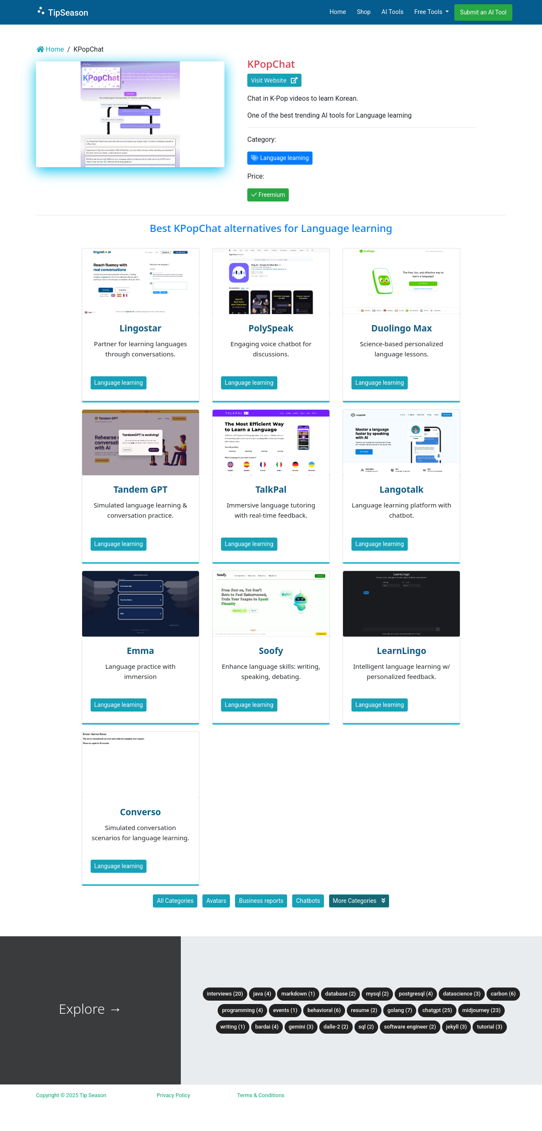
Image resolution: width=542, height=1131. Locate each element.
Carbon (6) (503, 993)
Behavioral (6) (324, 1010)
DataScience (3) (462, 993)
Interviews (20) (225, 993)
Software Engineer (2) (410, 1026)
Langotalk (401, 489)
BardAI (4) (267, 1026)
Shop (364, 12)
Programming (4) (242, 1010)
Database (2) (340, 993)
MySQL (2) (377, 993)
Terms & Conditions (261, 1095)
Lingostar (140, 328)
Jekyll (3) (456, 1026)
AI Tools (393, 12)
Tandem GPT (140, 489)
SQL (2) (366, 1026)
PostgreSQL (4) (416, 993)
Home (337, 12)
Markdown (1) (298, 993)
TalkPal (270, 489)
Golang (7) (399, 1010)
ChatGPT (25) (437, 1010)
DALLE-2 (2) (336, 1026)
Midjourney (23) (481, 1010)
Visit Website (274, 80)
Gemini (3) (301, 1026)
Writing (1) (232, 1026)
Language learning (118, 382)
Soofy (271, 651)
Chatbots (308, 900)
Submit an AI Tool (483, 12)
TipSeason (62, 12)
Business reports (261, 900)
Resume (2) (364, 1010)
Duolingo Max (401, 328)
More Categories (359, 900)
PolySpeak (271, 328)
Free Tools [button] (429, 12)
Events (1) (285, 1010)
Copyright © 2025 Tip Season (71, 1095)
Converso (140, 812)
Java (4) (262, 993)
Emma (140, 651)
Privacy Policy (173, 1095)
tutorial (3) (489, 1026)
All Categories (175, 900)
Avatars (216, 900)
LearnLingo (401, 651)
